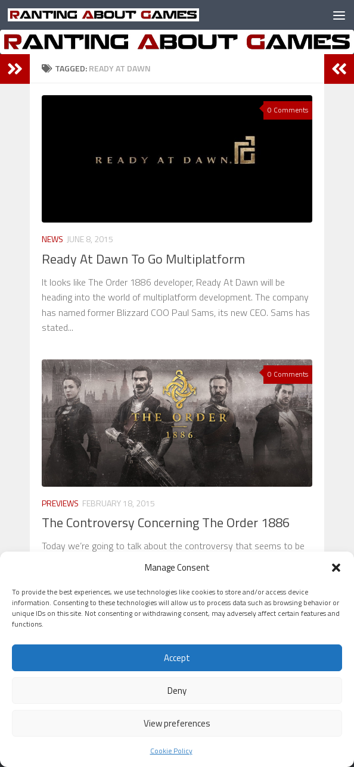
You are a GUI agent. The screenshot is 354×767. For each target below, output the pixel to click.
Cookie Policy (171, 750)
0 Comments (288, 109)
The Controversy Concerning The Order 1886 (166, 522)
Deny (177, 690)
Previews (60, 503)
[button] (336, 568)
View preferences (177, 723)
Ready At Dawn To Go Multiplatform (143, 259)
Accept (177, 658)
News (52, 239)
